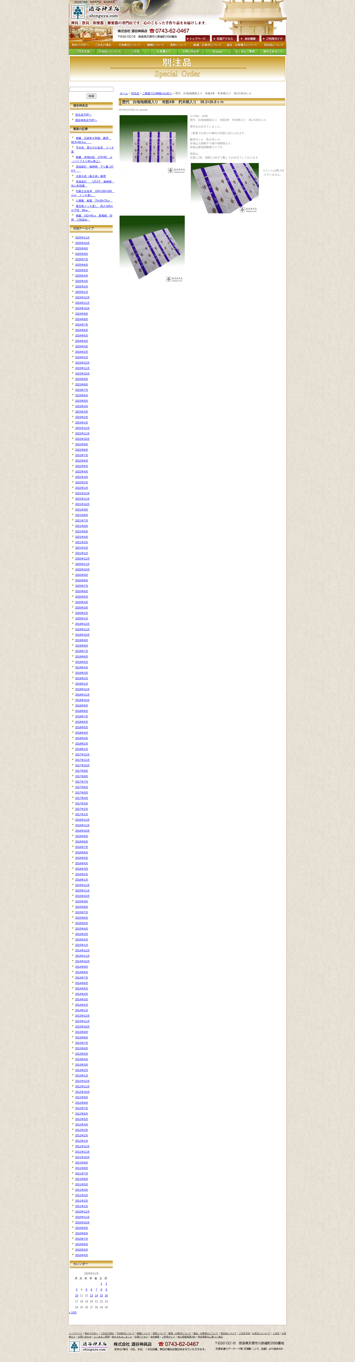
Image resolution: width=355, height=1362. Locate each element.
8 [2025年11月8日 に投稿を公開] (101, 1289)
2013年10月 (82, 1026)
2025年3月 (81, 281)
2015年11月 (82, 890)
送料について (159, 1333)
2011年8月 (81, 1168)
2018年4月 (81, 732)
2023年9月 (81, 379)
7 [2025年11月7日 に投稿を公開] (96, 1289)
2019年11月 (82, 629)
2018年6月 (81, 722)
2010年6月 (81, 1244)
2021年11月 (82, 498)
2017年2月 (81, 809)
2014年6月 (81, 983)
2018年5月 (81, 727)
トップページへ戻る (97, 12)
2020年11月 (82, 564)
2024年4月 (81, 341)
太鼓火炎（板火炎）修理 (91, 176)
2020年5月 (81, 596)
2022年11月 (82, 433)
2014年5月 (81, 988)
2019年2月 (81, 678)
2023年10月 (82, 373)
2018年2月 (81, 743)
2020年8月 (81, 580)
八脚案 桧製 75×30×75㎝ (94, 200)
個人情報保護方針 (187, 1336)
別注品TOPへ (83, 114)
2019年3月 (81, 673)
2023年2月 (81, 417)
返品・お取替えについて (205, 1333)
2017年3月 (81, 803)
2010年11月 (82, 1217)
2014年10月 (82, 961)
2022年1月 (81, 488)
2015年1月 (81, 945)
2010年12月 (82, 1211)
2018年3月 (81, 738)
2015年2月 (81, 939)
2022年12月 (82, 428)
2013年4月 (81, 1059)
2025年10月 (82, 243)
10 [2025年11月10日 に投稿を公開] (76, 1295)
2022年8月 (81, 449)
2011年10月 (82, 1157)
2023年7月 (81, 390)
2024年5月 (81, 335)
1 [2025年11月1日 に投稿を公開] (101, 1283)
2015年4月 (81, 928)
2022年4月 (81, 471)
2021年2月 (81, 547)
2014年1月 (81, 1010)
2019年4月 (81, 667)
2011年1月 (81, 1206)
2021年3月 (81, 542)
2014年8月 (81, 972)
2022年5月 (81, 466)
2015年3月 (81, 934)
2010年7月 (81, 1238)
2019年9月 (81, 640)
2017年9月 (81, 770)
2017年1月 (81, 814)
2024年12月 (82, 297)
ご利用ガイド (273, 37)
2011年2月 (81, 1200)
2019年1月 (81, 683)
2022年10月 (82, 439)
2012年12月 (82, 1081)
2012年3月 (81, 1130)
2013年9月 (81, 1032)
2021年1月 (81, 553)
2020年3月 (81, 607)
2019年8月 (81, 645)
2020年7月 (81, 585)
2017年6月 (81, 787)
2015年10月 (82, 896)
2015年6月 (81, 917)
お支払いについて (261, 1333)
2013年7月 (81, 1043)
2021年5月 (81, 531)
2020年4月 (81, 602)
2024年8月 (81, 319)
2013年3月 (81, 1064)
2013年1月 (81, 1075)
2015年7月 (81, 912)
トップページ (75, 1333)
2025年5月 (81, 270)
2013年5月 (81, 1053)
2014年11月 (82, 956)
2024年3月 (81, 346)
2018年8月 (81, 711)
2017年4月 (81, 798)
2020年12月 (82, 558)
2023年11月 (82, 368)
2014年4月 (81, 994)
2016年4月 (81, 863)
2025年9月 (81, 248)
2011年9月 (81, 1162)
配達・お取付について (179, 1333)
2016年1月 (81, 879)
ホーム (124, 93)
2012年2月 (81, 1135)
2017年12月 (82, 754)
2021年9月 (81, 509)
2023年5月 (81, 400)
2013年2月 (81, 1070)
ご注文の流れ (107, 1333)
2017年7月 (81, 781)
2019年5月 (81, 662)
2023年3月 (81, 411)
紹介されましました (122, 1336)
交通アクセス (224, 37)
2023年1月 (81, 422)
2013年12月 (82, 1015)
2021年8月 (81, 515)
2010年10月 (82, 1222)
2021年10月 (82, 504)
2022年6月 (81, 460)
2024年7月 (81, 324)
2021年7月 (81, 520)
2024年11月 (82, 303)
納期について (143, 1333)
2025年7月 (81, 259)
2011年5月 (81, 1184)
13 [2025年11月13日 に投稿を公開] (91, 1295)
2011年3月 (81, 1195)
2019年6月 (81, 656)
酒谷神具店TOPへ (86, 120)
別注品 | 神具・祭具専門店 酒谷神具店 (94, 2)
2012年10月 (82, 1092)
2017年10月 (82, 765)
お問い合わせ (84, 1336)
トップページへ (197, 37)
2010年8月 (81, 1233)
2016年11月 (82, 825)
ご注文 (276, 1333)
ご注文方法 (244, 1333)
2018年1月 (81, 749)
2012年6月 (81, 1113)
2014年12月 (82, 950)
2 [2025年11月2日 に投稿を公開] (106, 1283)
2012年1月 (81, 1141)
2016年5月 (81, 858)
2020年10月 (82, 569)
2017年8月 (81, 776)
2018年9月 (81, 705)
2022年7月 (81, 455)
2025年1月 (81, 292)
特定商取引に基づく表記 (210, 1336)
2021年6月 (81, 526)
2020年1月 (81, 618)
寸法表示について (125, 1333)
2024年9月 (81, 313)
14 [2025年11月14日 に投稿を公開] (96, 1295)
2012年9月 (81, 1097)
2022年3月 (81, 477)
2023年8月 (81, 384)
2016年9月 (81, 836)
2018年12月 (82, 689)
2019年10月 (82, 634)
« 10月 (73, 1312)
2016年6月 (81, 852)
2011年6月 (81, 1179)
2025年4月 (81, 275)
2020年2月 (81, 613)
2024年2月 (81, 351)
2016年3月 (81, 868)
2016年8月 (81, 841)
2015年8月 (81, 907)
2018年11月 (82, 694)
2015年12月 (82, 885)
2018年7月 (81, 716)
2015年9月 (81, 901)
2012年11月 (82, 1086)
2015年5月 (81, 923)
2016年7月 (81, 847)
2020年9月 (81, 575)
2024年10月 (82, 308)
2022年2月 (81, 482)
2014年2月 (81, 1004)
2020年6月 (81, 591)
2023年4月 (81, 406)
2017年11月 (82, 760)
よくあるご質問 (102, 1336)
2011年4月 (81, 1189)
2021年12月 (82, 493)
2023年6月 (81, 395)
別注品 (135, 93)
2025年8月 (81, 254)
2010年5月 (81, 1249)
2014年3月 (81, 999)
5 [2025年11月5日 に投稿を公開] (86, 1289)
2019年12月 (82, 624)
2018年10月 (82, 700)
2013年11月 (82, 1021)
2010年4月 (81, 1255)
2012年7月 (81, 1108)
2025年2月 (81, 286)
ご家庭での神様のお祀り (157, 93)
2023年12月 (82, 362)
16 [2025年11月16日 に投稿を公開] (106, 1295)
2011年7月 (81, 1173)
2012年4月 (81, 1124)
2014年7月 (81, 977)
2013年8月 (81, 1037)
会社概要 (249, 37)
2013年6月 (81, 1048)
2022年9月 (81, 444)
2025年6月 (81, 264)
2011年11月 (82, 1151)
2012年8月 (81, 1102)
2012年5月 (81, 1119)
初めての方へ (91, 1333)
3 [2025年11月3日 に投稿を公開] (76, 1289)
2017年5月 (81, 792)
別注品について (228, 1333)
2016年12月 (82, 819)
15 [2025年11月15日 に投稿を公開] (101, 1295)
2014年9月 (81, 966)
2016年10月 (82, 830)
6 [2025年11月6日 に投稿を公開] (91, 1289)
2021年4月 (81, 536)
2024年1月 (81, 357)
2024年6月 (81, 330)
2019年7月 (81, 651)
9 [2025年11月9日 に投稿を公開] (106, 1289)
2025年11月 (82, 237)
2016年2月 (81, 874)
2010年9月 (81, 1228)
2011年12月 (82, 1146)
